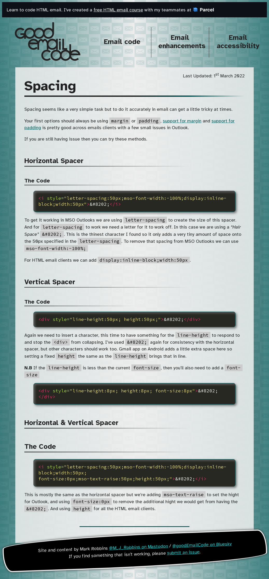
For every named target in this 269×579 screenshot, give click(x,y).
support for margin (182, 121)
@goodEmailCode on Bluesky (202, 545)
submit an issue (183, 552)
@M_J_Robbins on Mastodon (138, 547)
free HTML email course (118, 10)
